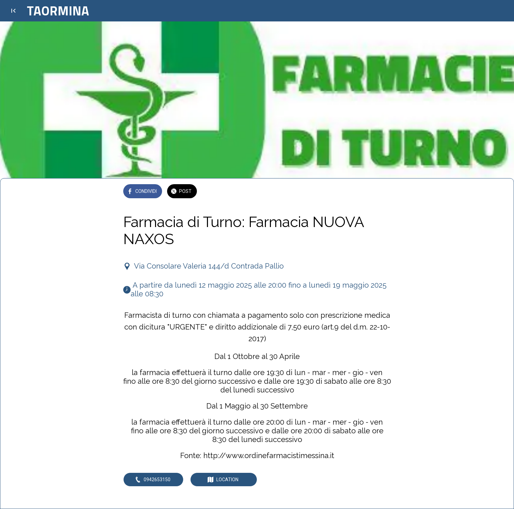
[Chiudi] (13, 11)
